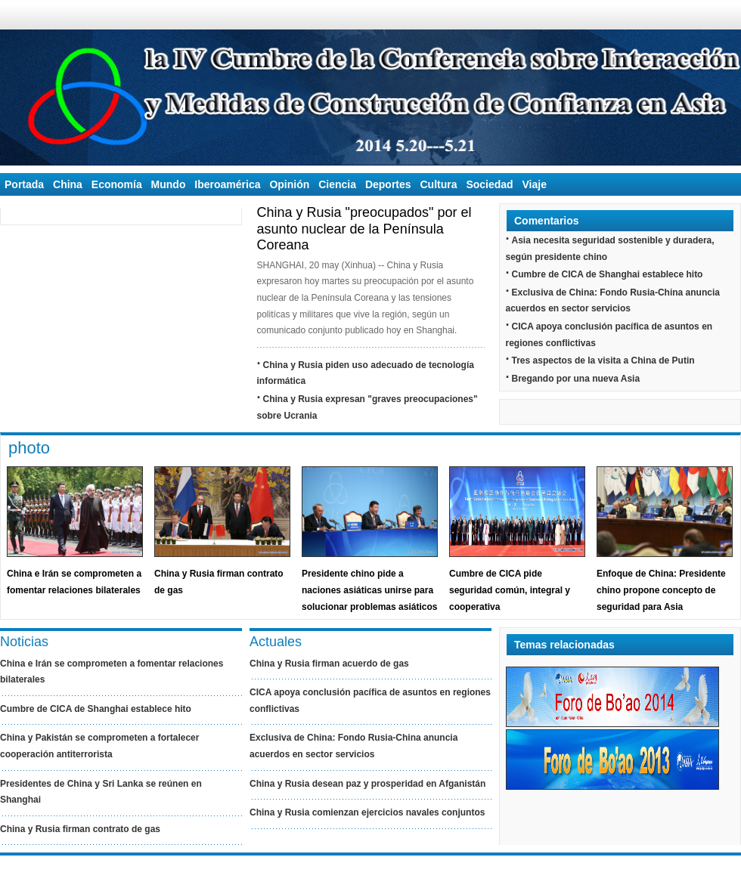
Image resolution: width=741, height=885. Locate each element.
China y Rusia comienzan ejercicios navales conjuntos (367, 812)
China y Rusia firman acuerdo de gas (329, 663)
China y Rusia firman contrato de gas (80, 829)
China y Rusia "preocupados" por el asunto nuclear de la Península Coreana (364, 228)
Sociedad (489, 184)
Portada (24, 184)
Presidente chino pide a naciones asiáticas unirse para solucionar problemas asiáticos (369, 589)
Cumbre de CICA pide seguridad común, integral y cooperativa (509, 589)
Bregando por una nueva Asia (576, 378)
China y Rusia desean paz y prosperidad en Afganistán (367, 783)
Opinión (289, 184)
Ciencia (337, 184)
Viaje (534, 184)
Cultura (438, 184)
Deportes (388, 184)
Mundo (168, 184)
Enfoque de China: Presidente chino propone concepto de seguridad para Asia (661, 589)
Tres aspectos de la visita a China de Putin (603, 360)
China (67, 184)
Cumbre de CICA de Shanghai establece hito (607, 274)
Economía (116, 184)
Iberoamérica (227, 184)
